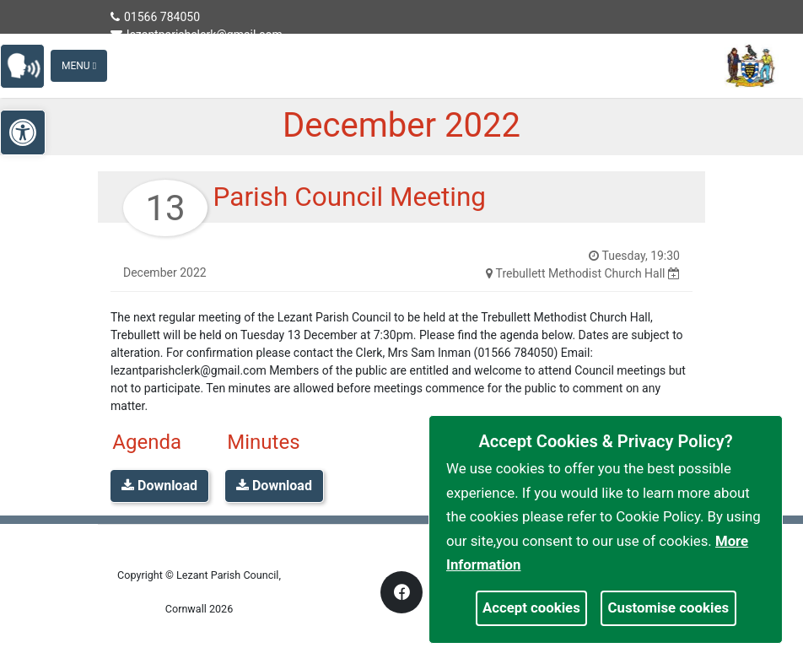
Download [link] (159, 486)
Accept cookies (531, 607)
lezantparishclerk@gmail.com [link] (196, 34)
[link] (30, 64)
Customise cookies (669, 607)
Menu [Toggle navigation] (79, 66)
